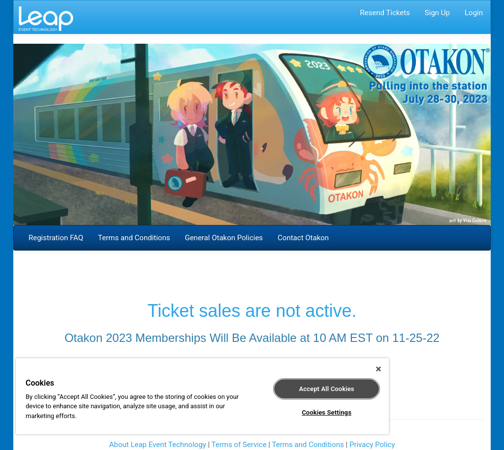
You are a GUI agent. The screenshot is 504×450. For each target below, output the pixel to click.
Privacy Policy (372, 444)
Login (474, 12)
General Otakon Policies (224, 237)
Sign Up (437, 12)
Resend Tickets (385, 12)
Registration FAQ (56, 237)
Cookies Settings (326, 412)
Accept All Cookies (326, 389)
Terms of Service (238, 444)
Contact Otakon (303, 237)
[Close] (378, 369)
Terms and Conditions (134, 237)
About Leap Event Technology (157, 444)
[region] (202, 396)
